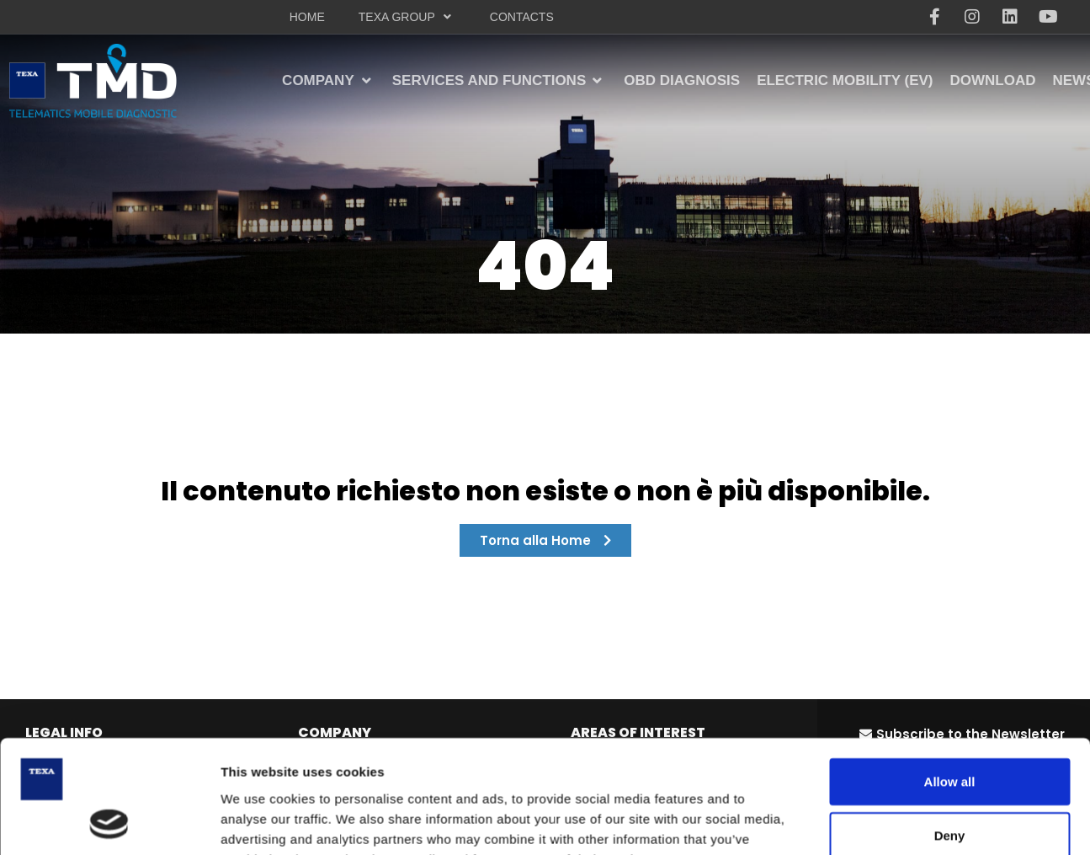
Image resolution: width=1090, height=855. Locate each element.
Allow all (950, 631)
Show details (883, 778)
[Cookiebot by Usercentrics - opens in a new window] (109, 778)
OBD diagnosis (353, 832)
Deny (949, 685)
